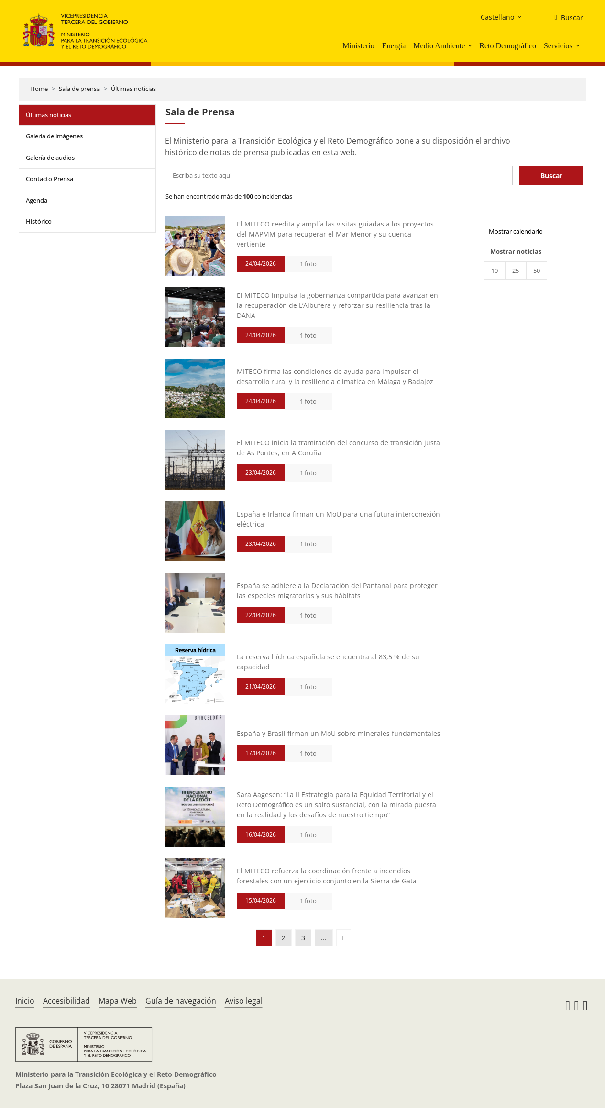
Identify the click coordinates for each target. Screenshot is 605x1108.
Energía (394, 46)
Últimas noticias (133, 88)
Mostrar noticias (515, 251)
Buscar (551, 175)
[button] (471, 45)
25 (515, 270)
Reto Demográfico (507, 46)
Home (39, 88)
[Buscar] (565, 18)
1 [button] (264, 937)
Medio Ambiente (439, 46)
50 (536, 270)
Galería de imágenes (54, 136)
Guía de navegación (180, 1000)
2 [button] (284, 937)
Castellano (497, 17)
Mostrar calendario (516, 231)
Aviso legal (244, 1000)
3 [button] (303, 937)
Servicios (558, 46)
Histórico (39, 221)
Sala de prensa (79, 88)
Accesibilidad (66, 1000)
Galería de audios (50, 157)
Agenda (36, 200)
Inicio (24, 1000)
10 (494, 270)
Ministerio (358, 46)
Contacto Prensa (49, 178)
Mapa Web (118, 1000)
